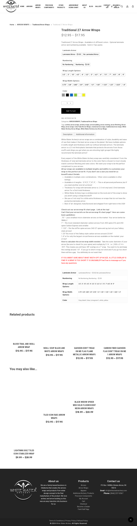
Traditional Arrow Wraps (41, 25)
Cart (83, 501)
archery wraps (84, 125)
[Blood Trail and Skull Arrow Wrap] (24, 329)
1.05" (102, 292)
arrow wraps (70, 127)
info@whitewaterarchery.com (116, 491)
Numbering (67, 60)
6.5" (98, 284)
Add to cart (71, 111)
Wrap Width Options (71, 81)
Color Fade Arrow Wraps (83, 127)
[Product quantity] (67, 103)
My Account (83, 499)
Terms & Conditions (56, 521)
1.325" (115, 292)
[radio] (72, 54)
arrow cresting (105, 125)
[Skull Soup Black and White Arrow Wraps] (54, 331)
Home (12, 25)
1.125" (106, 292)
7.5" (103, 284)
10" (85, 284)
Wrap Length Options (72, 71)
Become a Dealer (83, 507)
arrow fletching (116, 125)
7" (106, 284)
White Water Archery (63, 523)
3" (82, 284)
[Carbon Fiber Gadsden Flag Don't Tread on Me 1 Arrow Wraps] (114, 331)
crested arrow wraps (98, 127)
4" (90, 284)
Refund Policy (82, 521)
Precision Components (83, 496)
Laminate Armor (69, 50)
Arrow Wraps (83, 488)
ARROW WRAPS (23, 25)
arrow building (95, 125)
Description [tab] (67, 134)
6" (101, 284)
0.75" (80, 292)
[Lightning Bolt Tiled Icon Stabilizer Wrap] (24, 409)
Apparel (83, 491)
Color (65, 91)
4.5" (88, 284)
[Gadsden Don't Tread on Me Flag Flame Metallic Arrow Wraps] (84, 331)
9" (113, 284)
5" (96, 284)
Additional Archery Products (83, 493)
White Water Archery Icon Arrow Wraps (94, 129)
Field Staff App (83, 509)
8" (111, 284)
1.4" (119, 292)
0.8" (84, 292)
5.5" (93, 284)
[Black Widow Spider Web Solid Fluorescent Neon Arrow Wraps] (84, 385)
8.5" (109, 284)
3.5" (80, 284)
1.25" (111, 292)
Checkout (83, 504)
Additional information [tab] (85, 134)
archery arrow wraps (72, 125)
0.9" (91, 292)
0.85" (87, 292)
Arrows (83, 485)
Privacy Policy (70, 521)
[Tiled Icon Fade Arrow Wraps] (54, 392)
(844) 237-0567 (116, 493)
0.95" (95, 292)
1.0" (98, 292)
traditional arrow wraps (114, 127)
